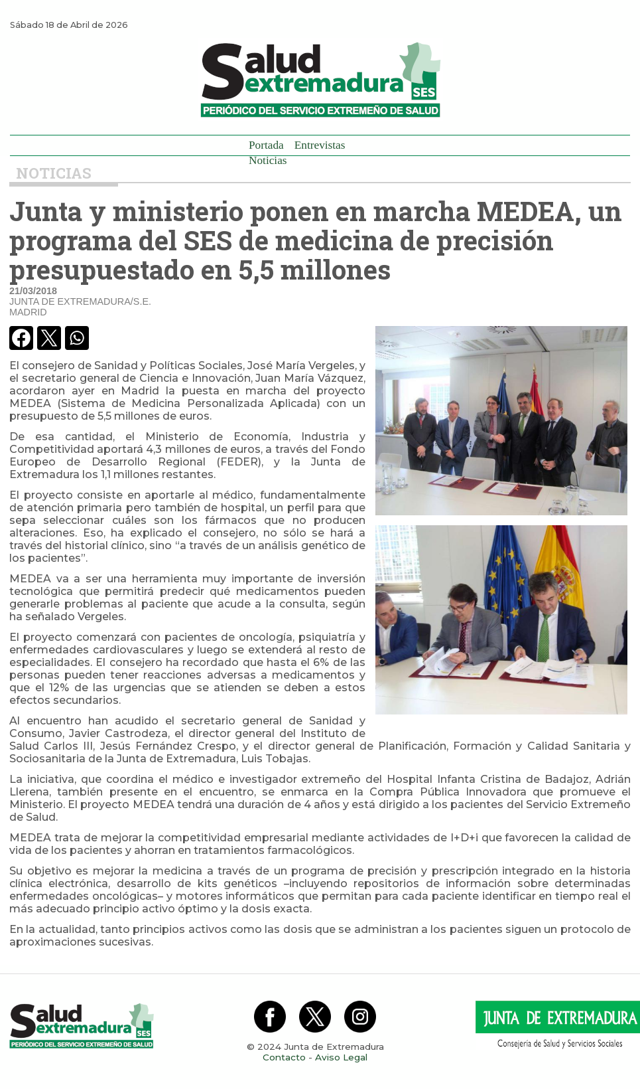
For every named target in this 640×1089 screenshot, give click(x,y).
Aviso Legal (341, 1057)
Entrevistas (320, 145)
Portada (266, 145)
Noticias (268, 160)
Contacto (284, 1057)
